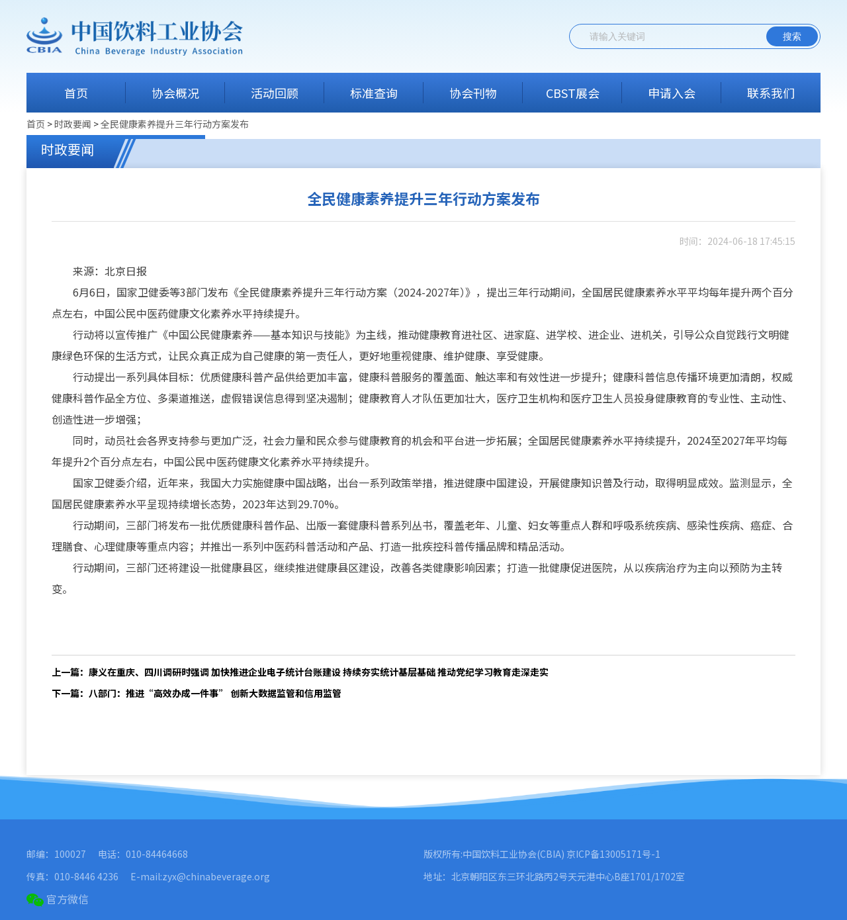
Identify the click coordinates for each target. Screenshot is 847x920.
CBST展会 (573, 92)
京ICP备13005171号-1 (613, 853)
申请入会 (671, 92)
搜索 (792, 36)
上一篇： (300, 671)
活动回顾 (274, 92)
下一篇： (196, 693)
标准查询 (374, 92)
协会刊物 (473, 92)
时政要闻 (73, 123)
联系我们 (771, 92)
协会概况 (175, 92)
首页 (76, 92)
